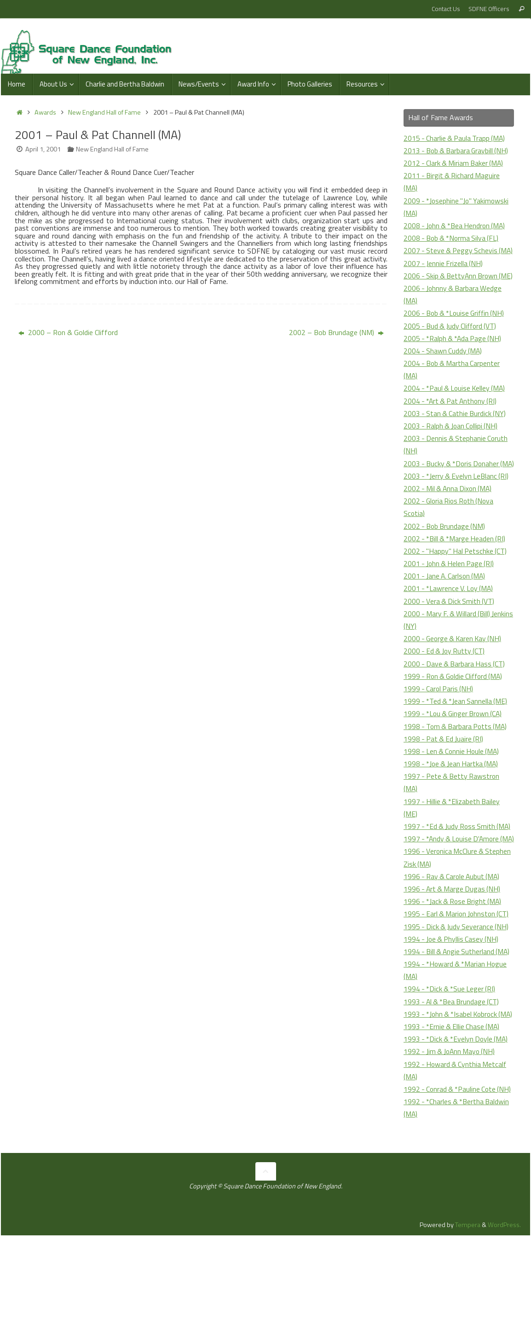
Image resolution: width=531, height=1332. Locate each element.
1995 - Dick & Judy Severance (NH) (457, 988)
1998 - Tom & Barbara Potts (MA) (457, 763)
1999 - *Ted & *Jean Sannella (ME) (457, 738)
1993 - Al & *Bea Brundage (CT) (453, 1064)
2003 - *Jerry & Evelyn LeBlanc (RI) (457, 513)
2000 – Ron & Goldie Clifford (68, 332)
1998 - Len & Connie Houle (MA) (453, 788)
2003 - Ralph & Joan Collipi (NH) (452, 450)
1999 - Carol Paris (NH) (439, 726)
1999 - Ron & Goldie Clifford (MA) (456, 713)
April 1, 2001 (43, 149)
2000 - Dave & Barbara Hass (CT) (456, 701)
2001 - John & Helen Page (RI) (450, 601)
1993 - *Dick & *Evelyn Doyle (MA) (457, 1113)
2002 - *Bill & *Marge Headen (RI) (456, 575)
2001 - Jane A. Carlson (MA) (446, 613)
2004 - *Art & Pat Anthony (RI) (452, 425)
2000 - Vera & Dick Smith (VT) (450, 638)
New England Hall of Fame (104, 112)
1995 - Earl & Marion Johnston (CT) (458, 976)
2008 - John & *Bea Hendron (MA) (456, 225)
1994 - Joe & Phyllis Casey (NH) (453, 1001)
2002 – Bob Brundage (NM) (336, 332)
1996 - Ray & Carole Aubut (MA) (453, 938)
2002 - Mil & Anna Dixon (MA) (450, 526)
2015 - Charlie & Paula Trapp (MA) (456, 138)
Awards (45, 112)
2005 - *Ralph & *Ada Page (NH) (454, 363)
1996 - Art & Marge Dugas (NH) (453, 951)
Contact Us (446, 8)
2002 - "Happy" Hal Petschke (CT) (456, 588)
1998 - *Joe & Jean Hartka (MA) (453, 801)
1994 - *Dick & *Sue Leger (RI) (451, 1051)
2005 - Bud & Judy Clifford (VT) (452, 350)
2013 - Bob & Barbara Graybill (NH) (458, 150)
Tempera (467, 1313)
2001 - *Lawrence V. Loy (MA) (450, 625)
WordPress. (504, 1313)
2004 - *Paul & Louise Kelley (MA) (456, 413)
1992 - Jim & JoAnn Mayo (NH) (451, 1126)
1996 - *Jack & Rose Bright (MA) (454, 963)
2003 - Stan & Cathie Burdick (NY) (456, 438)
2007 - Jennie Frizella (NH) (444, 275)
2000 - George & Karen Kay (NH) (455, 676)
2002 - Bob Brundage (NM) (445, 563)
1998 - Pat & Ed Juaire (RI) (445, 776)
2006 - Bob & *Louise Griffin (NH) (456, 338)
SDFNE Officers (488, 8)
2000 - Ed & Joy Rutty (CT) (446, 688)
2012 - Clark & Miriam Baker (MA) (455, 162)
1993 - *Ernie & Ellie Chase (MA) (453, 1101)
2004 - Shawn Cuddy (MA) (444, 375)
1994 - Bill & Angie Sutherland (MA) (458, 1013)
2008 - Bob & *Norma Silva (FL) (453, 237)
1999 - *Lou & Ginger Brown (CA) (455, 751)
